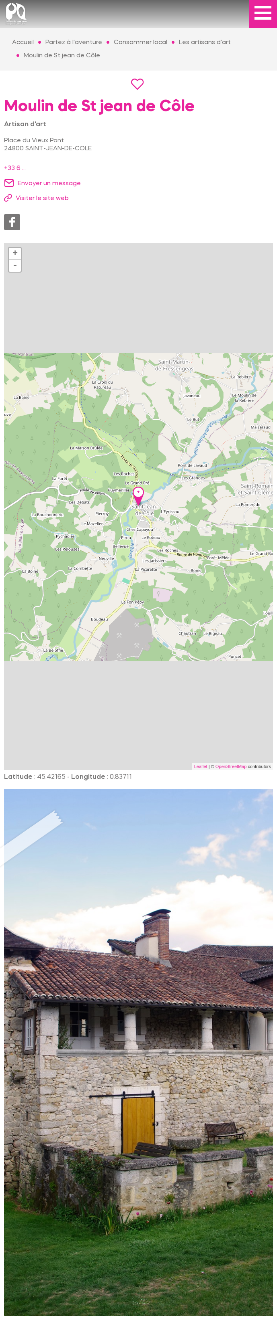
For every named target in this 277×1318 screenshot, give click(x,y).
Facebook (12, 222)
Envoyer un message (49, 183)
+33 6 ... (15, 168)
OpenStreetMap (231, 766)
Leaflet (200, 766)
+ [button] (15, 254)
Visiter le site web (42, 198)
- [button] (15, 266)
